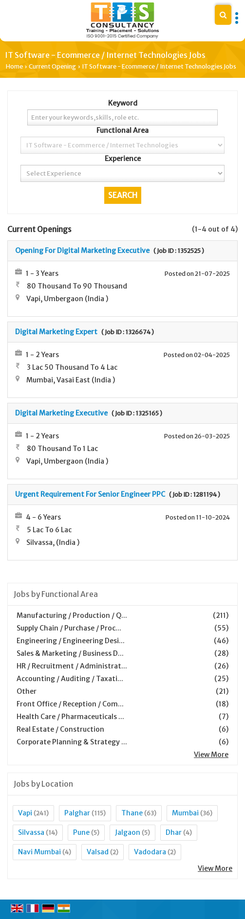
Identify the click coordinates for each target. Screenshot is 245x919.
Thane (132, 813)
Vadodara (150, 851)
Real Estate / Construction (60, 729)
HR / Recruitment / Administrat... (72, 666)
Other (27, 691)
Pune (81, 832)
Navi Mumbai (39, 851)
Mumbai (185, 813)
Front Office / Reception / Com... (70, 704)
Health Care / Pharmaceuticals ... (70, 716)
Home (14, 66)
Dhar (174, 832)
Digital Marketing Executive (61, 413)
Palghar (77, 813)
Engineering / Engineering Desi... (71, 640)
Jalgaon (127, 832)
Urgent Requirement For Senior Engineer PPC (90, 494)
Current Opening (52, 66)
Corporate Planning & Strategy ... (72, 742)
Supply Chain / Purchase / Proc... (69, 628)
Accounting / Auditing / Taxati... (70, 678)
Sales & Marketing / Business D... (70, 653)
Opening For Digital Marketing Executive (82, 250)
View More (211, 754)
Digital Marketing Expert (56, 331)
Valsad (98, 851)
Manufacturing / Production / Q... (72, 615)
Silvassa (31, 832)
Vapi (25, 813)
